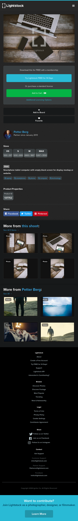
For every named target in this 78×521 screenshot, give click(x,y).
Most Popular (39, 393)
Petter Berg (21, 132)
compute (42, 178)
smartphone (20, 178)
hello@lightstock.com (39, 475)
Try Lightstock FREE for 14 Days (39, 78)
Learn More (39, 514)
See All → (7, 293)
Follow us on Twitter (41, 434)
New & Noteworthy (39, 400)
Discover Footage (39, 389)
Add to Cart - (39, 93)
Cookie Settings (39, 418)
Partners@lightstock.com (39, 468)
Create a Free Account (39, 360)
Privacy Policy (39, 414)
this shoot (30, 226)
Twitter (26, 213)
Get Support (39, 453)
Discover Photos (39, 386)
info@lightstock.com (39, 461)
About (39, 356)
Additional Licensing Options (39, 99)
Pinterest (40, 213)
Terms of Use (39, 411)
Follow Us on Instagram (41, 442)
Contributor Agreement (39, 422)
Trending (39, 397)
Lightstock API (39, 371)
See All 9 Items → (11, 230)
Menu (73, 5)
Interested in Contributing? (39, 375)
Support (39, 368)
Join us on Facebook (41, 438)
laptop (8, 178)
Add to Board (39, 111)
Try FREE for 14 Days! (39, 364)
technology (55, 178)
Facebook (11, 213)
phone (31, 178)
